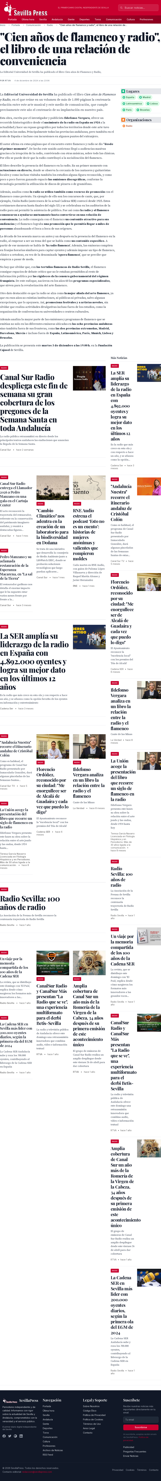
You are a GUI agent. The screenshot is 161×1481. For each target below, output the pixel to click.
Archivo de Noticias (53, 1450)
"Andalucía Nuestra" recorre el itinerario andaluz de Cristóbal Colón (16, 749)
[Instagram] (15, 1436)
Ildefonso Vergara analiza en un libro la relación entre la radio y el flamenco (89, 782)
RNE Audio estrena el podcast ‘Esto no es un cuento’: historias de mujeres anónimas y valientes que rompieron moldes (88, 534)
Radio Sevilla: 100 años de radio (122, 876)
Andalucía (57, 19)
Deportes (85, 19)
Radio (50, 25)
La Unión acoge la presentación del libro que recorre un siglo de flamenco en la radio (16, 818)
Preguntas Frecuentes (134, 1451)
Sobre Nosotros (91, 1406)
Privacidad (117, 1470)
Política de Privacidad (94, 1415)
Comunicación (114, 19)
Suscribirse (141, 1427)
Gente (71, 19)
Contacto (87, 1432)
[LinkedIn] (21, 1436)
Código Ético (89, 1410)
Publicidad (128, 1447)
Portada (12, 19)
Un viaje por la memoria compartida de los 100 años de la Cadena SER (14, 967)
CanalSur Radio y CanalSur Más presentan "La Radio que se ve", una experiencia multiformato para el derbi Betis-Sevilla (52, 1004)
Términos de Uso (92, 1424)
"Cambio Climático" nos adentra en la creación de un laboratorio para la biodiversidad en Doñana (52, 526)
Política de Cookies (93, 1419)
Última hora (28, 19)
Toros (98, 19)
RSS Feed (48, 1454)
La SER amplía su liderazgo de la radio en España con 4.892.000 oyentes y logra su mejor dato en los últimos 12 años (121, 406)
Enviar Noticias (130, 1456)
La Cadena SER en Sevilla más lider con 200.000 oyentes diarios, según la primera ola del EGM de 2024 (16, 1035)
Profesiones (146, 19)
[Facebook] (4, 1436)
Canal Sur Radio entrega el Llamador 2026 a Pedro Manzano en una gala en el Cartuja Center (16, 494)
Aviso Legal (89, 1428)
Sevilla (43, 19)
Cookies (130, 1470)
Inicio (2, 25)
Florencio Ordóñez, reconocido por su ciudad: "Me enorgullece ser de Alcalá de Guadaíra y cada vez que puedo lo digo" (52, 790)
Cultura (131, 19)
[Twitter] (9, 1436)
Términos (142, 1470)
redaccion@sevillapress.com (37, 1471)
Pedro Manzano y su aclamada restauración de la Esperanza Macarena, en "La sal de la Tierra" (16, 567)
